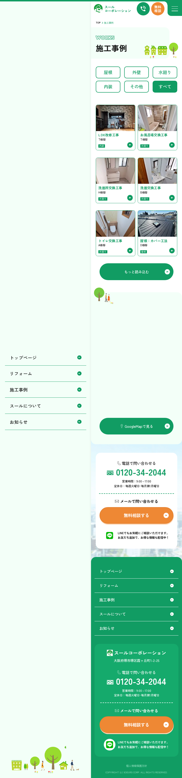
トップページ (136, 571)
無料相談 (157, 8)
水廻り (165, 72)
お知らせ (136, 628)
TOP (98, 22)
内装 (108, 86)
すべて (165, 86)
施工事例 (136, 600)
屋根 (108, 72)
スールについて (136, 614)
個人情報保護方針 (136, 766)
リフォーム (136, 585)
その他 (136, 86)
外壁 (136, 72)
